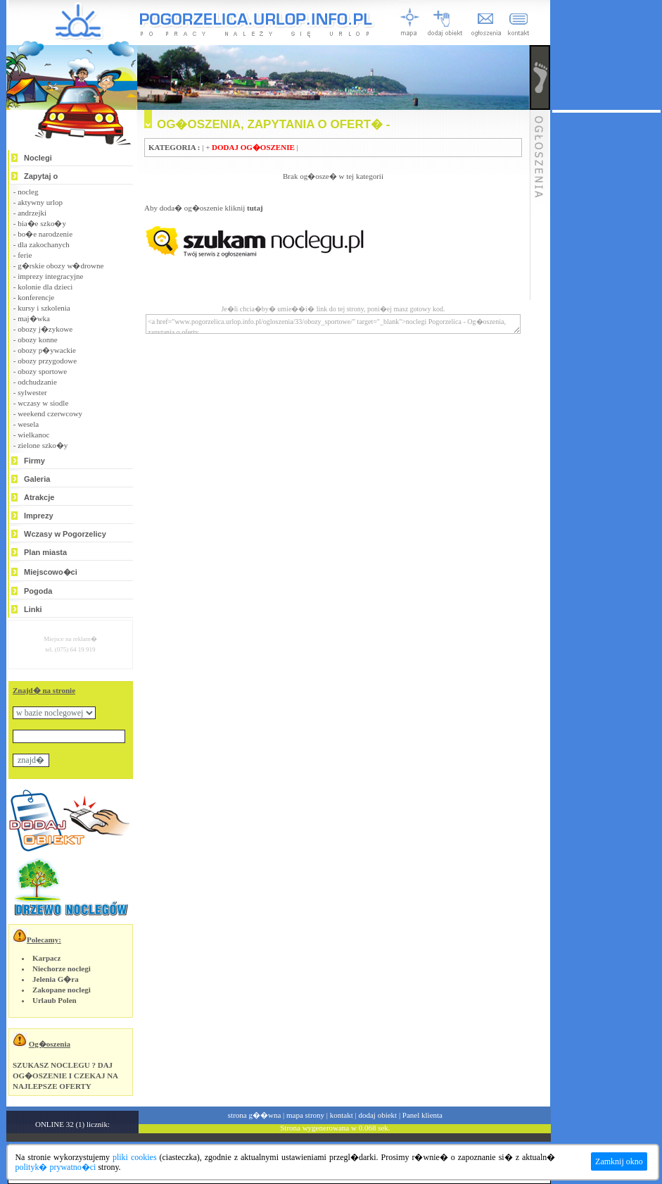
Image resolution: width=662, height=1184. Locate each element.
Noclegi (38, 158)
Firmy (34, 460)
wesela (28, 424)
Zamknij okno (619, 1161)
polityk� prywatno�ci (55, 1167)
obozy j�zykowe (45, 329)
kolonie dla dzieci (45, 286)
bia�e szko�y (42, 223)
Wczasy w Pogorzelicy (65, 534)
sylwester (32, 392)
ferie (25, 255)
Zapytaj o (41, 176)
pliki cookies (135, 1157)
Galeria (37, 479)
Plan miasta (45, 552)
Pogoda (38, 591)
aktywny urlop (40, 202)
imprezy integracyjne (50, 276)
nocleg (28, 191)
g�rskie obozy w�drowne (60, 265)
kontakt (341, 1115)
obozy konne (38, 339)
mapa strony (305, 1115)
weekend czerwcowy (50, 413)
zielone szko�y (43, 445)
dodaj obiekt (377, 1115)
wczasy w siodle (43, 403)
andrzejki (32, 212)
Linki (33, 609)
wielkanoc (33, 434)
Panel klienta (422, 1115)
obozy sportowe (42, 371)
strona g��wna (254, 1115)
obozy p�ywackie (47, 350)
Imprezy (38, 515)
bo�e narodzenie (45, 234)
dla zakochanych (44, 244)
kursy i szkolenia (44, 308)
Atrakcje (39, 497)
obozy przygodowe (47, 360)
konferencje (36, 297)
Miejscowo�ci (50, 572)
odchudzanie (37, 382)
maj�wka (34, 318)
